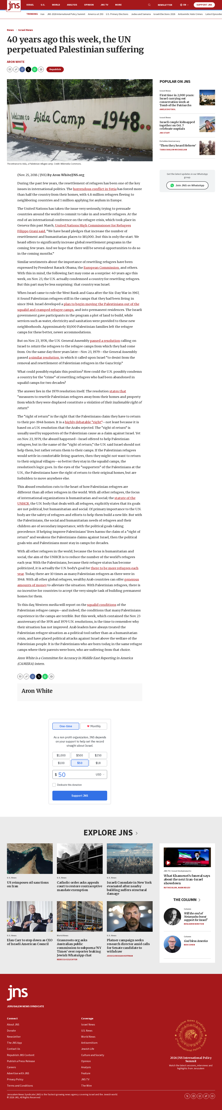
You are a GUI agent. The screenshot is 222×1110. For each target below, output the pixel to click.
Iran (42, 14)
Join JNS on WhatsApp (187, 185)
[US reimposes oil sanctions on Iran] (30, 858)
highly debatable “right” (83, 422)
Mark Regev (184, 887)
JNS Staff (165, 132)
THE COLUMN (187, 900)
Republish (55, 69)
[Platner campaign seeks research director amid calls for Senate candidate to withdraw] (130, 916)
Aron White (16, 62)
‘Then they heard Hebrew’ (178, 145)
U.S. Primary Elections (117, 14)
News (10, 30)
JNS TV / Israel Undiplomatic (177, 871)
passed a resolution (105, 341)
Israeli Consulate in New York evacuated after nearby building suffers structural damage (129, 888)
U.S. (43, 5)
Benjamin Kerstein (194, 924)
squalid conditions (101, 605)
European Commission (101, 268)
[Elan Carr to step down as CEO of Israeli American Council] (30, 916)
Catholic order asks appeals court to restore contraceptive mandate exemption (79, 886)
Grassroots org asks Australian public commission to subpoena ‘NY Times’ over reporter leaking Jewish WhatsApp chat (79, 947)
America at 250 (95, 14)
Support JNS (204, 5)
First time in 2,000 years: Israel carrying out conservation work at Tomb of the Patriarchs (177, 100)
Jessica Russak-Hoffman (120, 955)
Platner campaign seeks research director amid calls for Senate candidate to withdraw (128, 946)
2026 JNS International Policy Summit (191, 1059)
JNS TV (104, 5)
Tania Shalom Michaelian (173, 149)
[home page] (14, 5)
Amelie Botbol (168, 109)
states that (117, 391)
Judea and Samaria (141, 14)
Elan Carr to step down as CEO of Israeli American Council (30, 942)
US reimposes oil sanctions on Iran (28, 884)
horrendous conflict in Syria (95, 189)
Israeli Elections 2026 (164, 14)
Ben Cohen (189, 945)
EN (184, 4)
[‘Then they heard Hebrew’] (207, 148)
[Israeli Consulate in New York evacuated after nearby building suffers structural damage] (130, 858)
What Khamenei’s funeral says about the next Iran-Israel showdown (187, 879)
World (56, 5)
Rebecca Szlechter (67, 959)
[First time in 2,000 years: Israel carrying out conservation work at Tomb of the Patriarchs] (207, 97)
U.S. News (11, 878)
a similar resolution (44, 358)
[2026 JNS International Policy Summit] (190, 1035)
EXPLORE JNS (111, 833)
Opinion (89, 5)
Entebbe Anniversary (170, 141)
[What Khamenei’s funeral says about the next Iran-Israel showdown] (187, 857)
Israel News (25, 30)
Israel (30, 5)
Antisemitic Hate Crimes (190, 14)
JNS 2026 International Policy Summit (66, 14)
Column (187, 909)
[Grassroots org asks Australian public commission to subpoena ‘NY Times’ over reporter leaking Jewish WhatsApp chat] (80, 916)
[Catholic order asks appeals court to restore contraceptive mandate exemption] (80, 858)
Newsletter (165, 5)
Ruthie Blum (170, 887)
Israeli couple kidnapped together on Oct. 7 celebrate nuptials (177, 125)
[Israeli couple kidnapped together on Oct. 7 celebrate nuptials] (207, 124)
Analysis (72, 5)
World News (62, 935)
